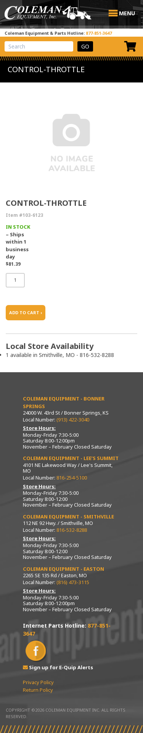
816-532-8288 (71, 529)
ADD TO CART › (25, 312)
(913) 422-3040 (72, 419)
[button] (127, 13)
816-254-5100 (71, 477)
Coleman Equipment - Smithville (68, 516)
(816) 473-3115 (72, 582)
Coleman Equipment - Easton (63, 568)
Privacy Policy (38, 682)
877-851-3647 (99, 33)
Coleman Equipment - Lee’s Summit (71, 458)
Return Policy (38, 689)
